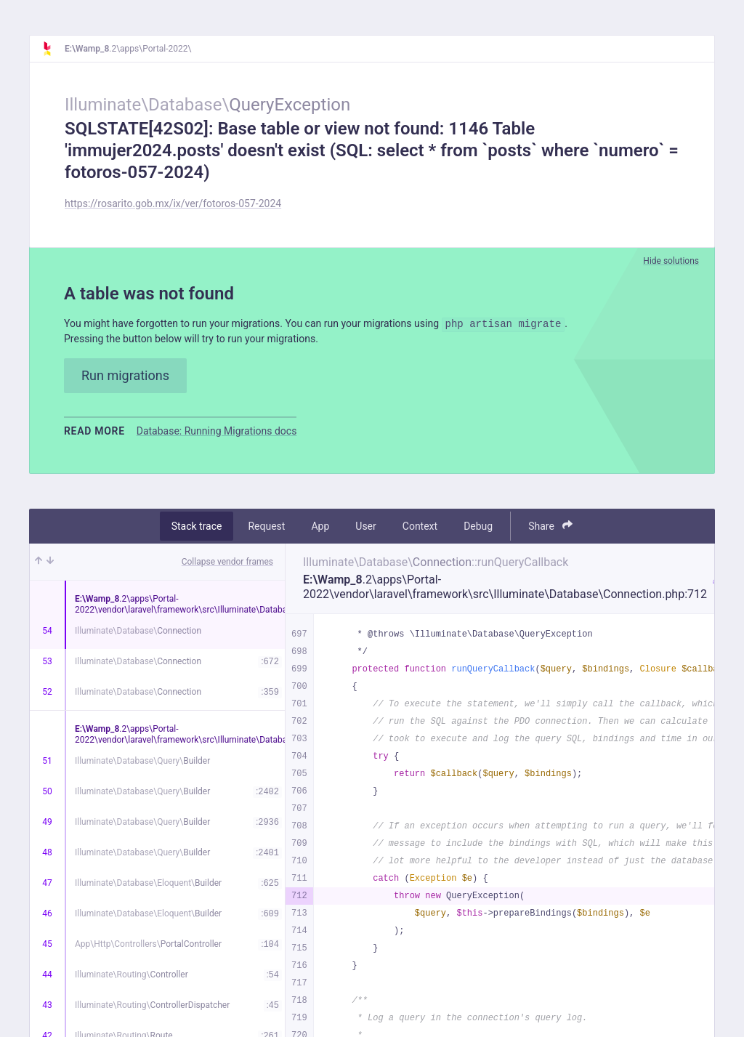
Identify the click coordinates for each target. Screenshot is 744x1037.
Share (550, 530)
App (320, 530)
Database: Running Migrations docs (217, 435)
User (365, 530)
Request (266, 530)
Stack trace (196, 530)
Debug (478, 530)
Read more (94, 435)
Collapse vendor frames (227, 566)
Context (420, 530)
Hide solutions (671, 261)
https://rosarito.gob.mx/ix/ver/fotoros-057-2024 (173, 203)
